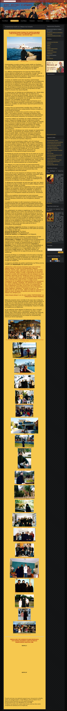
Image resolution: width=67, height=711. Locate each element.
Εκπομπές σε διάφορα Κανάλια (52, 48)
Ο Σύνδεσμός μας (14, 20)
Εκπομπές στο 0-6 (50, 50)
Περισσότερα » (49, 203)
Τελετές (48, 56)
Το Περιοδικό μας (50, 58)
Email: (48, 248)
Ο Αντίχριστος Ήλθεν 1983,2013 (52, 164)
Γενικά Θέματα (5, 20)
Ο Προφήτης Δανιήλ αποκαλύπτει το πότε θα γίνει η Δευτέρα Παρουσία (54, 156)
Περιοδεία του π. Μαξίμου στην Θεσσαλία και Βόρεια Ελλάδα (55, 33)
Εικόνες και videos (50, 153)
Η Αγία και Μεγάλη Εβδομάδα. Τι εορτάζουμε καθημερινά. (54, 151)
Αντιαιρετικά (32, 20)
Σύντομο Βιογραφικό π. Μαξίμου (52, 140)
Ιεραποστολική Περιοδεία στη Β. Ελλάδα (54, 35)
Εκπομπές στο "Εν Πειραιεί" (52, 51)
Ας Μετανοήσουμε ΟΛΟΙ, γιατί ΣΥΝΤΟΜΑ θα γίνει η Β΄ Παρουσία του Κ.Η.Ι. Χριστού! (55, 143)
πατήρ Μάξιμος (24, 20)
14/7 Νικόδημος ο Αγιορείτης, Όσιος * (33, 1)
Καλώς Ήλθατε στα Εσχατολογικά (53, 148)
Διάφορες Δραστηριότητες (51, 158)
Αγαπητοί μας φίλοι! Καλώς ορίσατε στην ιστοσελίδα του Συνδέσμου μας (54, 146)
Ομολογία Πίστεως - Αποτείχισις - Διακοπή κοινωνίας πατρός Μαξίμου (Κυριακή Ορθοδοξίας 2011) (54, 161)
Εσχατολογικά (40, 20)
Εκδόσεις (47, 20)
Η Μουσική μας (50, 53)
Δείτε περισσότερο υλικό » (51, 134)
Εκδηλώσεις (49, 43)
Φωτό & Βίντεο (55, 20)
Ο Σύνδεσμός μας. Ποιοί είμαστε (52, 42)
